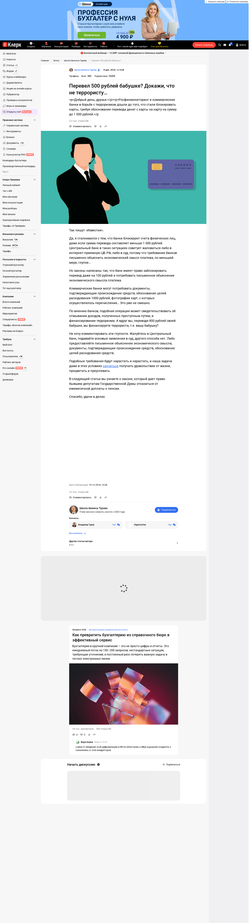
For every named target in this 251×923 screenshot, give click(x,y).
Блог (86, 76)
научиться (110, 366)
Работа (103, 45)
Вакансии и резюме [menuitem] (19, 234)
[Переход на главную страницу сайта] (12, 45)
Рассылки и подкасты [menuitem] (19, 259)
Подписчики (105, 76)
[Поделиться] (105, 126)
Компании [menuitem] (19, 296)
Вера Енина (87, 742)
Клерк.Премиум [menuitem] (19, 179)
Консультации (61, 45)
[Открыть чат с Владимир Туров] (96, 524)
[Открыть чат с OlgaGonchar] (152, 524)
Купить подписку (204, 45)
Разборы (76, 45)
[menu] (20, 83)
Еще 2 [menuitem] (5, 171)
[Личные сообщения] (225, 45)
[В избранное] (100, 126)
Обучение (46, 45)
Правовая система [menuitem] (19, 120)
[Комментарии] (80, 126)
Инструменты (90, 45)
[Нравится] (95, 126)
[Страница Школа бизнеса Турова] (82, 70)
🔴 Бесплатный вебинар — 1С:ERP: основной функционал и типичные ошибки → (123, 53)
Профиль (74, 76)
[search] (219, 45)
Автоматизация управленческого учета (108, 629)
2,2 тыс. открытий (78, 121)
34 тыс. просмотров (83, 729)
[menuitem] (19, 54)
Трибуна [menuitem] (19, 339)
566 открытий (103, 729)
